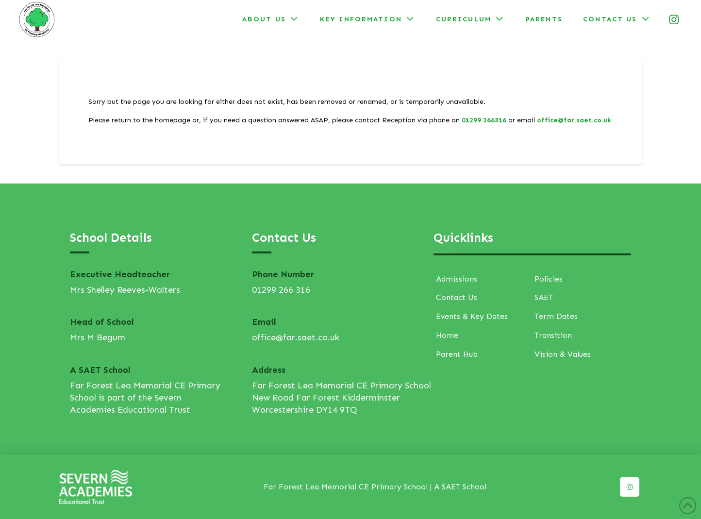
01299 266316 (484, 120)
